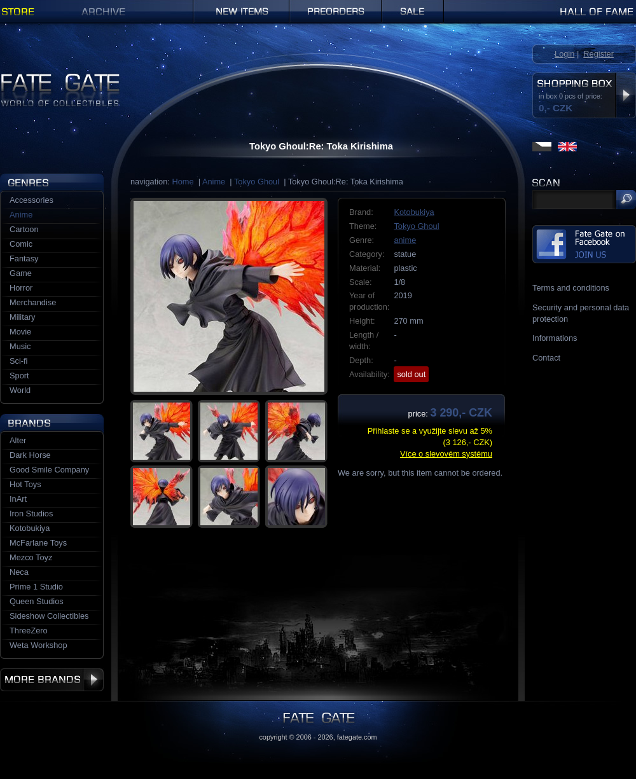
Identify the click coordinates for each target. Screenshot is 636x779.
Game (21, 273)
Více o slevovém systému (446, 453)
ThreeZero (29, 630)
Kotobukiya (414, 212)
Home (182, 181)
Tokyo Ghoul (256, 181)
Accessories (31, 200)
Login (564, 54)
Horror (21, 288)
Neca (19, 572)
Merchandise (33, 302)
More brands (52, 679)
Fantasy (24, 258)
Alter (18, 440)
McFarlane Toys (38, 543)
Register (598, 54)
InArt (18, 499)
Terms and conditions (570, 288)
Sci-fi (18, 361)
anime (405, 240)
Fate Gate (18, 78)
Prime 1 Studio (36, 586)
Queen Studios (37, 601)
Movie (20, 331)
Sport (19, 375)
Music (20, 346)
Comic (21, 244)
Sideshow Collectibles (49, 616)
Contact (546, 357)
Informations (554, 338)
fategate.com (357, 737)
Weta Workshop (38, 645)
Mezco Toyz (31, 557)
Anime (213, 181)
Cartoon (24, 229)
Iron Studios (31, 513)
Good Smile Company (49, 469)
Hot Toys (25, 484)
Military (23, 317)
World (20, 390)
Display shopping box (625, 95)
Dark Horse (30, 455)
